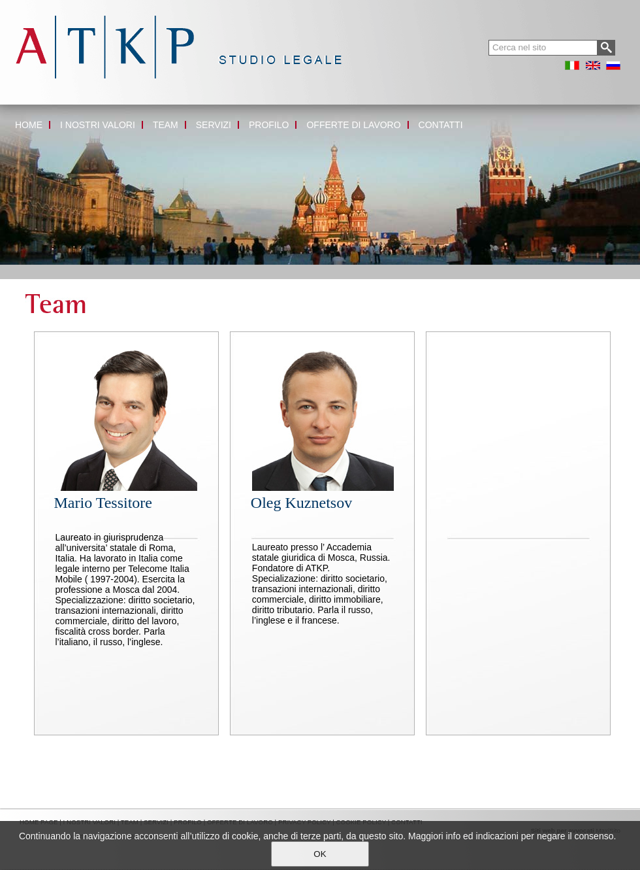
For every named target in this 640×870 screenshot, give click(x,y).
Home (11, 269)
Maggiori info (434, 836)
